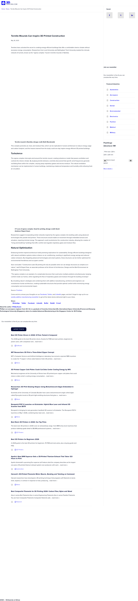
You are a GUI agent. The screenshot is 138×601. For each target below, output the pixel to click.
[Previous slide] (105, 160)
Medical (113, 127)
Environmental (115, 111)
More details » (108, 169)
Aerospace (114, 95)
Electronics (114, 116)
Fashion (113, 122)
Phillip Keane (16, 307)
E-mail (58, 303)
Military (112, 132)
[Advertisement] (120, 51)
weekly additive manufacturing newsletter (25, 297)
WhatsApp (15, 303)
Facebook (43, 294)
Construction (114, 100)
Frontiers (19, 290)
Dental (112, 106)
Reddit (52, 303)
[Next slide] (130, 160)
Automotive (114, 90)
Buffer (45, 303)
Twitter (49, 294)
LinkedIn (58, 294)
